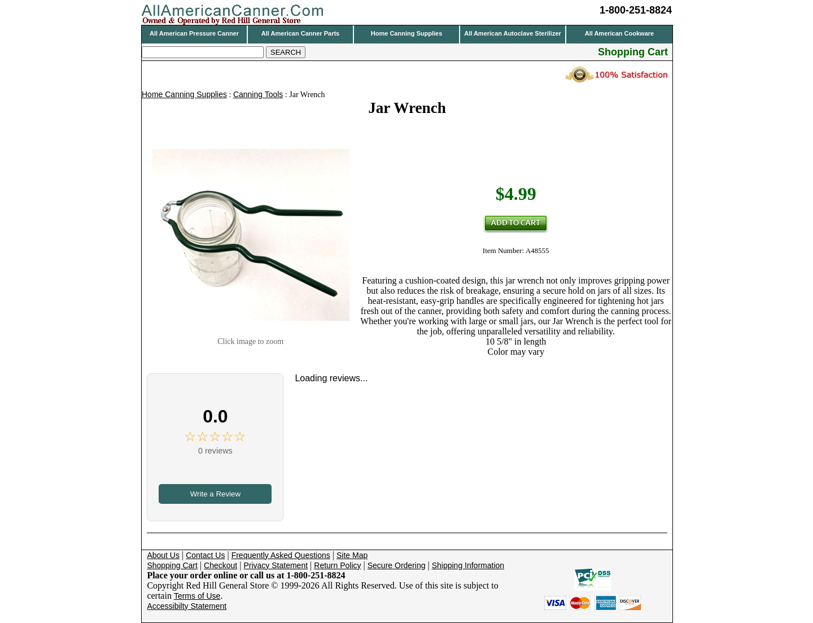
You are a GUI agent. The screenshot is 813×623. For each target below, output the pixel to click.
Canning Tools (258, 94)
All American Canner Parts (300, 33)
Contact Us (205, 555)
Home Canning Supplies (407, 33)
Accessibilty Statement (186, 606)
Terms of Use (197, 595)
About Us (163, 555)
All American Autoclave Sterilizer (512, 33)
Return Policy (337, 565)
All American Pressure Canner (194, 33)
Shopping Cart (172, 565)
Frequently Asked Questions (280, 555)
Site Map (352, 555)
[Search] (203, 52)
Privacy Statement (275, 565)
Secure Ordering (397, 565)
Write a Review (215, 494)
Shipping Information (468, 565)
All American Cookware (619, 33)
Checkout (220, 565)
